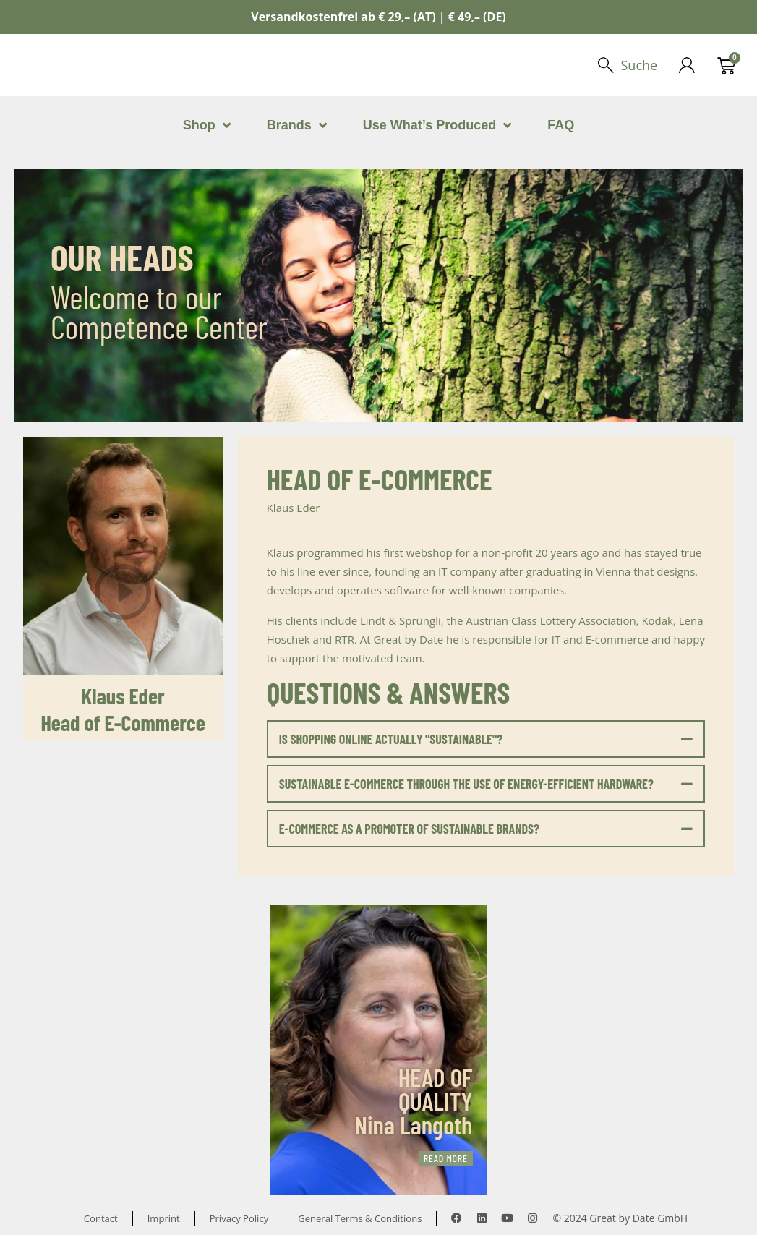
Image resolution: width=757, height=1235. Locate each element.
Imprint (158, 1218)
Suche (638, 65)
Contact (92, 1218)
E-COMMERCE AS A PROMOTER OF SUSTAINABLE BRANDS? (409, 829)
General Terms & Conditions (364, 1218)
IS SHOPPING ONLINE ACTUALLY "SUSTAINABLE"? (390, 739)
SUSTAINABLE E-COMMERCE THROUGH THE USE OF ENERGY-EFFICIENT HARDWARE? (466, 784)
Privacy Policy (236, 1218)
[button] (486, 739)
